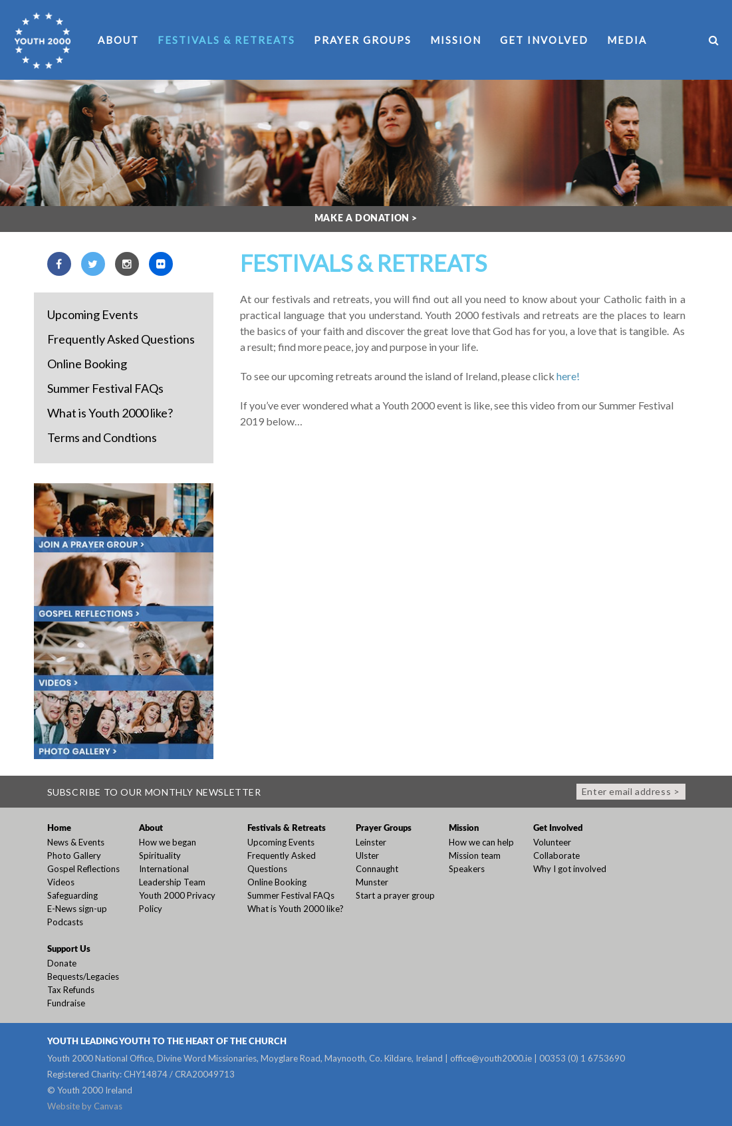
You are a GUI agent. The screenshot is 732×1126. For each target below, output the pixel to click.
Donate (61, 963)
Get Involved (544, 40)
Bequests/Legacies (83, 976)
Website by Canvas (84, 1106)
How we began (167, 842)
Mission (455, 40)
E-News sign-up (77, 908)
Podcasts (65, 922)
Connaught (377, 868)
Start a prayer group (395, 895)
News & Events (75, 842)
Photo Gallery (74, 855)
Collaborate (556, 855)
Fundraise (66, 1003)
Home (59, 828)
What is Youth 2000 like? (110, 412)
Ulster (367, 855)
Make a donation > (366, 218)
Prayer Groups (363, 40)
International (164, 868)
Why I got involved (569, 868)
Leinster (371, 842)
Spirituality (160, 855)
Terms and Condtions (102, 437)
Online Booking (87, 363)
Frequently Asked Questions (121, 339)
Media (627, 40)
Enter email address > (631, 791)
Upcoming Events (92, 314)
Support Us (68, 949)
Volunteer (552, 842)
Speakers (467, 868)
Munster (372, 882)
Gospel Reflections (83, 868)
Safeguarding (72, 895)
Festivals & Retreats (226, 40)
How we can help (481, 842)
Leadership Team (172, 882)
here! (568, 376)
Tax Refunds (70, 989)
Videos (60, 882)
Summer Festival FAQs (105, 388)
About (118, 40)
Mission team (475, 855)
